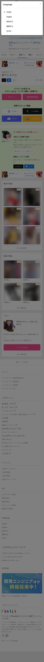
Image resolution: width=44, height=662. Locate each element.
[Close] (40, 4)
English (9, 17)
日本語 (8, 12)
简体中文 (9, 21)
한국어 (8, 31)
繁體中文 (9, 26)
